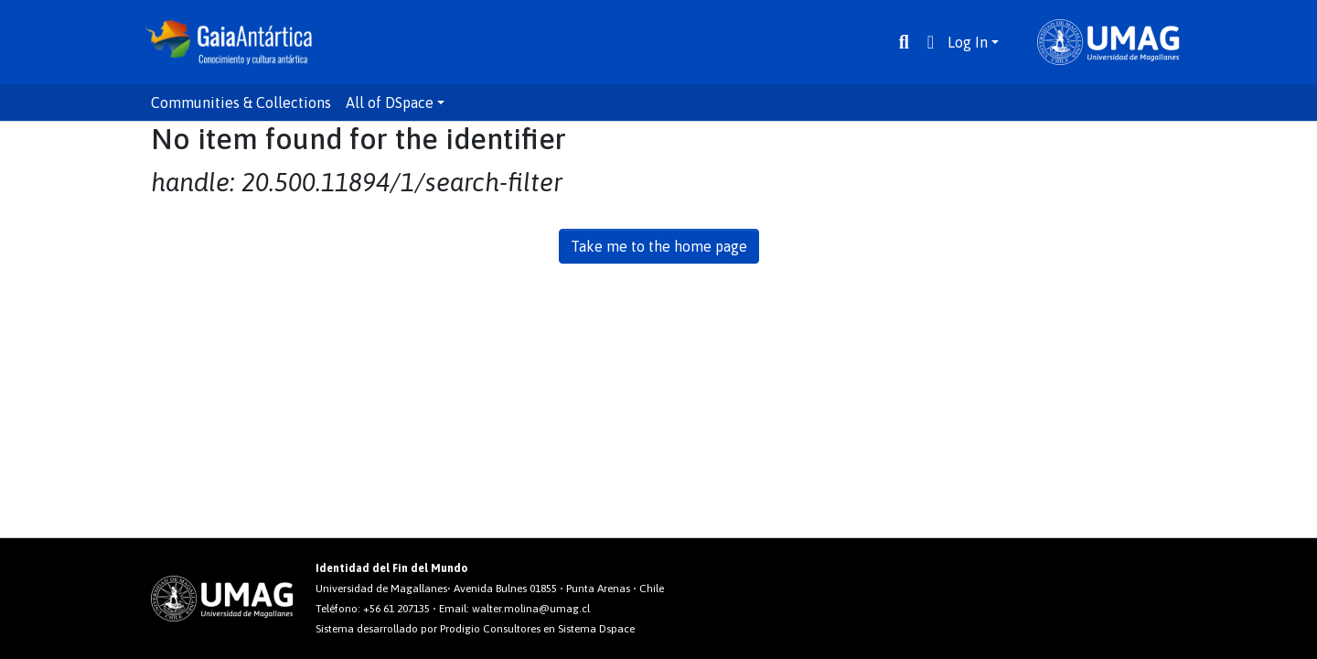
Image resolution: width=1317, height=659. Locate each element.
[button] (930, 42)
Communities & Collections (241, 102)
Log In (968, 42)
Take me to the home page (659, 246)
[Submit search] (904, 42)
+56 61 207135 (396, 608)
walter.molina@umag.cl (531, 608)
